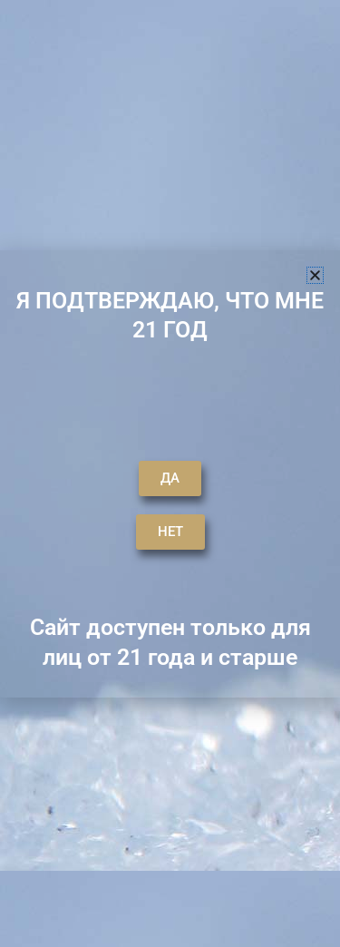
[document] (170, 473)
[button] (315, 275)
